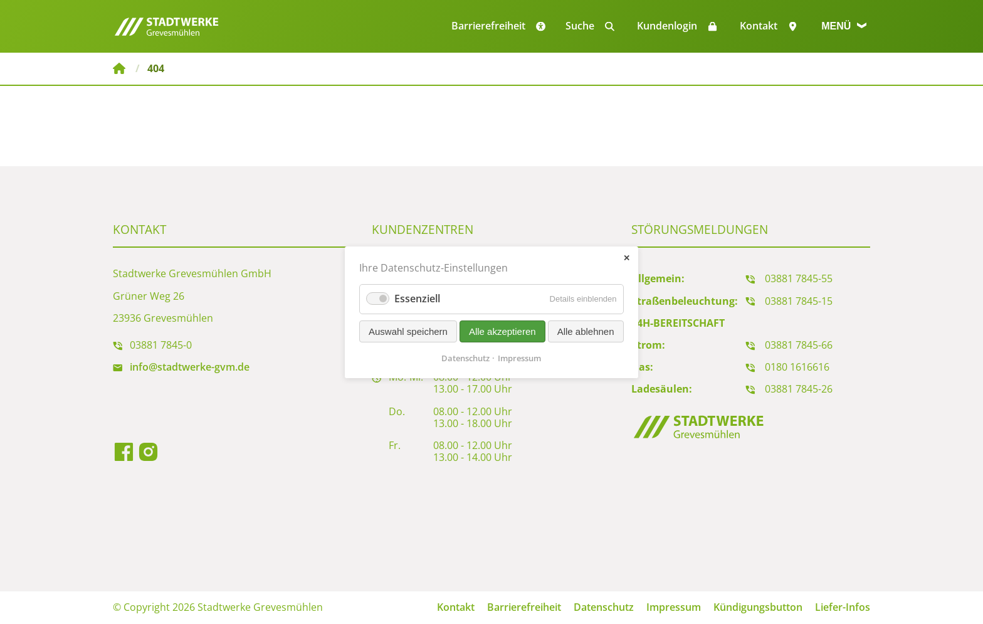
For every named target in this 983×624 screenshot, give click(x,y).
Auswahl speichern (408, 330)
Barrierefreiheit (524, 607)
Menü (843, 26)
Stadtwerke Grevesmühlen (119, 69)
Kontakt (758, 26)
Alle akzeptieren (502, 330)
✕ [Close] (626, 257)
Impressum (673, 607)
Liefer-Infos (842, 607)
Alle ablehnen (585, 330)
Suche (579, 26)
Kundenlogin (667, 26)
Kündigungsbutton (757, 607)
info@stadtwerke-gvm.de (190, 367)
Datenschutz (604, 607)
